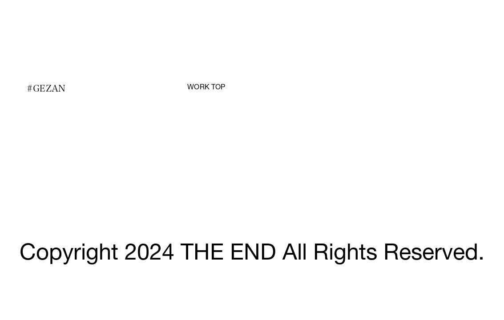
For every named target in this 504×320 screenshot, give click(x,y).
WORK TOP (206, 88)
